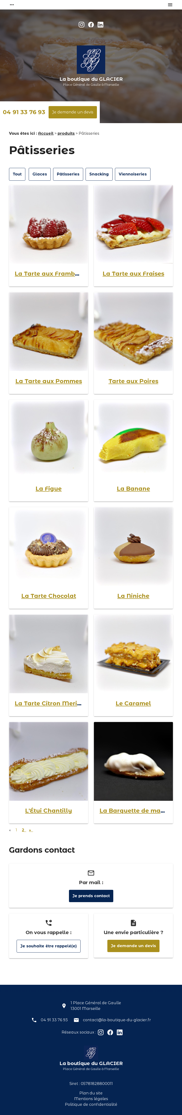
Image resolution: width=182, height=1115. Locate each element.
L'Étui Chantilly (48, 810)
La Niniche (133, 595)
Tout (17, 174)
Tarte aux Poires (133, 381)
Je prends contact (91, 896)
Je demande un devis (72, 112)
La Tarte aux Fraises (133, 273)
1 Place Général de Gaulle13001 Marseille (96, 1006)
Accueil (46, 133)
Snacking (99, 174)
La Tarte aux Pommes (48, 381)
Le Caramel (133, 703)
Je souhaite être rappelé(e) (48, 946)
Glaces (39, 174)
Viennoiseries (133, 174)
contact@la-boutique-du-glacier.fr (117, 1020)
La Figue (49, 488)
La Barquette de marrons (138, 810)
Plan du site (91, 1093)
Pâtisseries (68, 174)
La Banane (133, 488)
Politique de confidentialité (91, 1104)
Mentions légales (91, 1099)
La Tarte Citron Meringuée (55, 703)
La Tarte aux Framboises (52, 273)
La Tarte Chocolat (48, 595)
